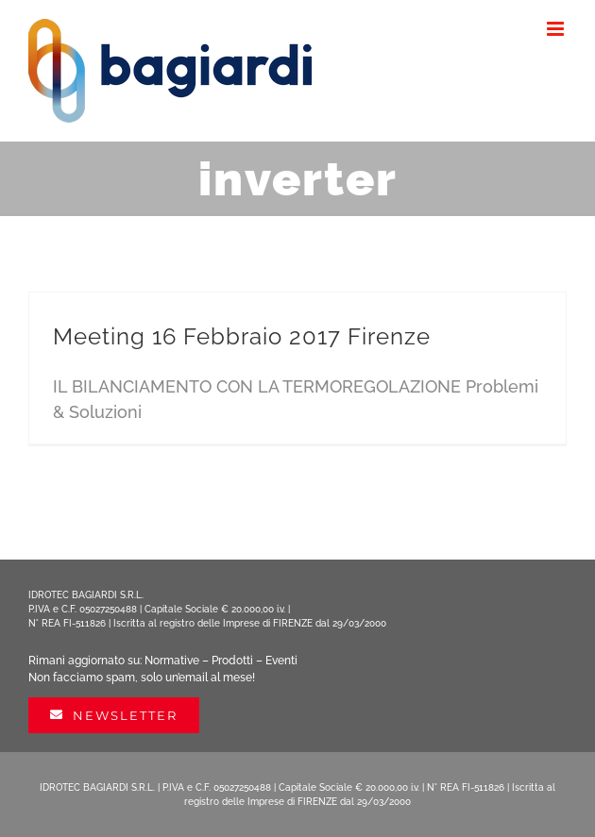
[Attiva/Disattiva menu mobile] (557, 29)
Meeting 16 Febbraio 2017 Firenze (242, 337)
